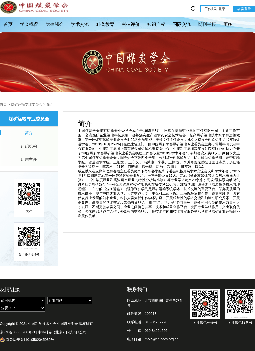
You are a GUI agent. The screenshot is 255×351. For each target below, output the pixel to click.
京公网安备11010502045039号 (27, 339)
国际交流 (182, 24)
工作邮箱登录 (214, 9)
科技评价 (131, 24)
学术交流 (80, 24)
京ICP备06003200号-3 (17, 332)
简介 (49, 104)
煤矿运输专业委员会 (26, 104)
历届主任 (29, 159)
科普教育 (105, 24)
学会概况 (29, 24)
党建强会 (55, 24)
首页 (8, 24)
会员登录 (244, 9)
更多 (227, 24)
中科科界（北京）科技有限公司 (62, 332)
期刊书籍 (207, 24)
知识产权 (156, 24)
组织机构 (29, 146)
